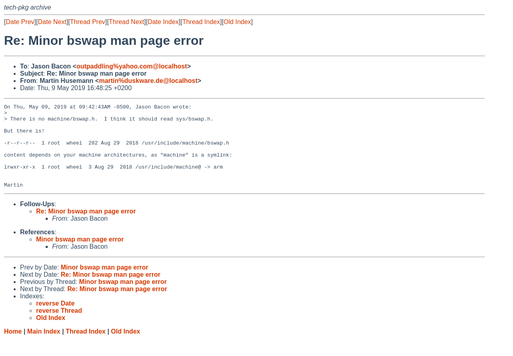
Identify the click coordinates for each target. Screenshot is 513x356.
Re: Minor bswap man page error (86, 228)
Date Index (162, 21)
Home (13, 348)
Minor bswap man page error (80, 256)
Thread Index (201, 21)
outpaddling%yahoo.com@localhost (132, 66)
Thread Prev (87, 21)
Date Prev (20, 21)
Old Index (237, 21)
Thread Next (126, 21)
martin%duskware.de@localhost (148, 80)
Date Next (52, 21)
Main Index (44, 348)
